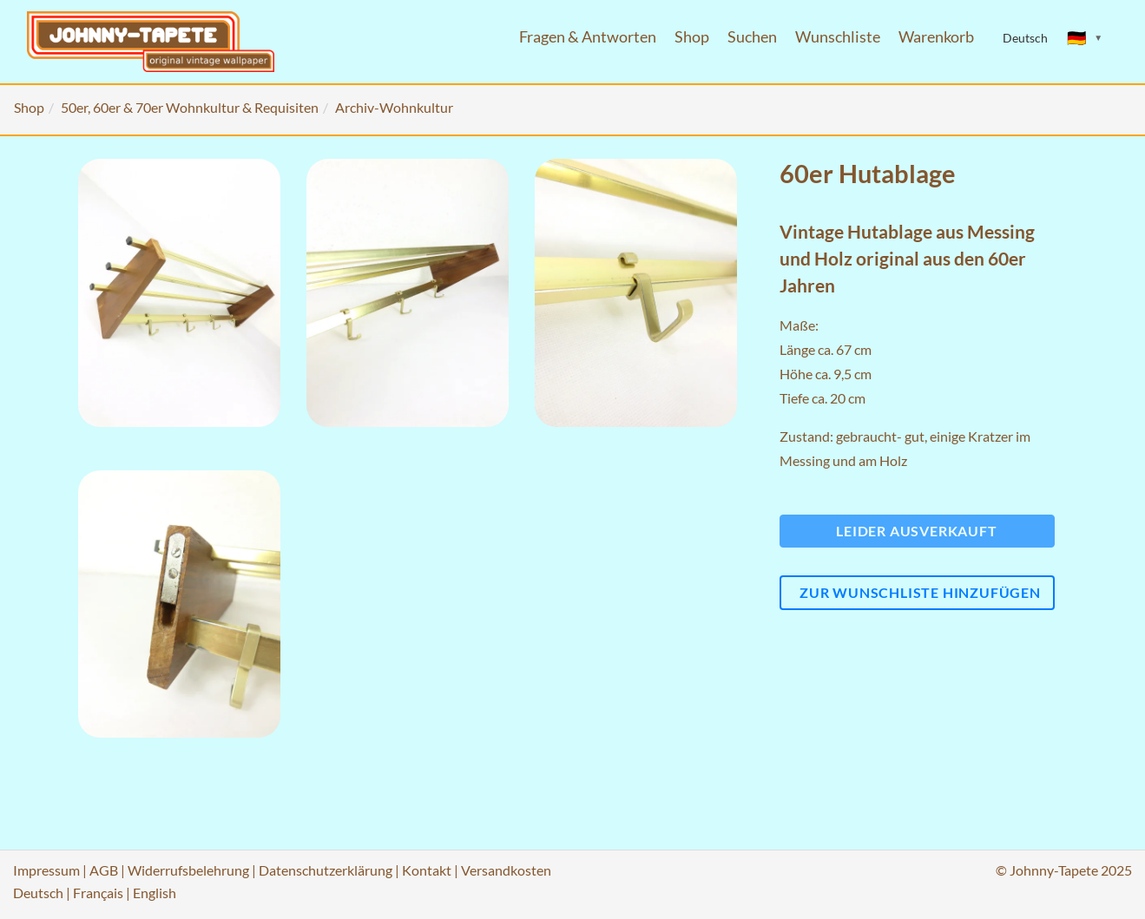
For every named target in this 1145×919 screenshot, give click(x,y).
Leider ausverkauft (916, 530)
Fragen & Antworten (587, 37)
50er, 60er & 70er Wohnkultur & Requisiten (190, 107)
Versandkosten (506, 870)
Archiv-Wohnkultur (394, 107)
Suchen (752, 37)
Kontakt (426, 870)
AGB (103, 870)
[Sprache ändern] (1085, 38)
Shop (691, 37)
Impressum (46, 870)
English (154, 892)
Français (98, 892)
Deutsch (38, 892)
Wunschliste (837, 37)
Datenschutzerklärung (325, 870)
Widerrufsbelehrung (188, 870)
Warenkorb (936, 37)
